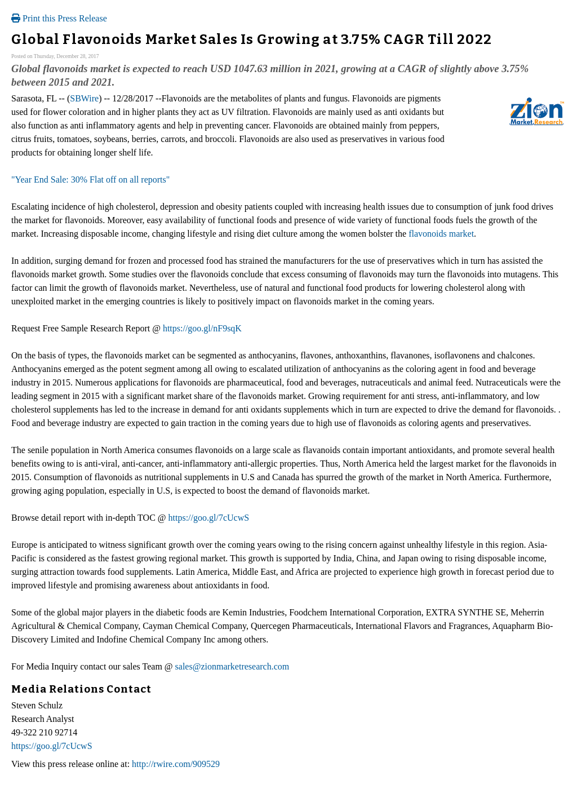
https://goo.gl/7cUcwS (209, 517)
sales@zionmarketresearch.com (232, 666)
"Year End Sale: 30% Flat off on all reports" (90, 179)
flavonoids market (441, 233)
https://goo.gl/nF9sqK (202, 328)
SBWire (84, 98)
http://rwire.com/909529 (176, 764)
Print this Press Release (59, 18)
